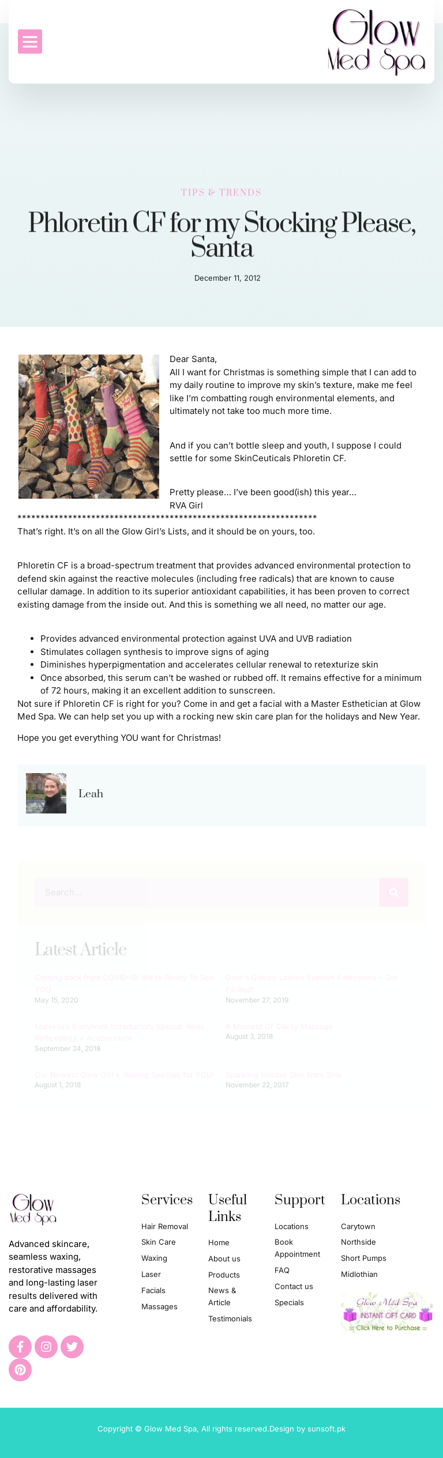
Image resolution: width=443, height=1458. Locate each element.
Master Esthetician (349, 703)
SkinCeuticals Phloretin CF (289, 458)
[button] (30, 41)
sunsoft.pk (326, 1428)
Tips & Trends (221, 191)
